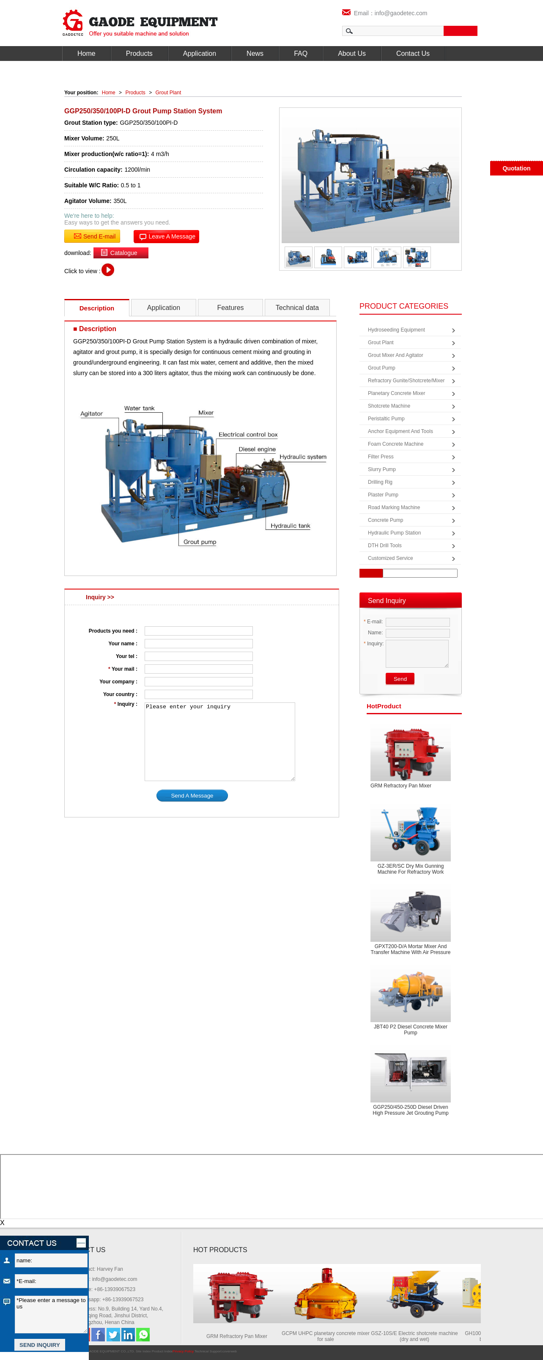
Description (97, 308)
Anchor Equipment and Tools (400, 431)
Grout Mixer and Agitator (395, 355)
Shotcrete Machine (389, 406)
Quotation (516, 168)
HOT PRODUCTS (220, 1249)
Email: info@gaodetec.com (107, 1279)
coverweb (229, 1351)
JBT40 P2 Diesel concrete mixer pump (410, 1030)
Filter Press (381, 457)
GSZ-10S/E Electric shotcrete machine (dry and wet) (416, 1336)
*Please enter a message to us (51, 1314)
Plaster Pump (383, 495)
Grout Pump (381, 368)
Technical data (297, 307)
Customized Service (390, 558)
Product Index (162, 1351)
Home (86, 53)
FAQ (300, 53)
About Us (352, 53)
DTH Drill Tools (385, 545)
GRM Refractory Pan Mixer (400, 786)
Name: (373, 633)
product (384, 706)
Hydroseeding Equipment (396, 330)
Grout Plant (168, 93)
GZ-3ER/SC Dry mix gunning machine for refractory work (411, 869)
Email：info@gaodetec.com (385, 13)
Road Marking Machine (394, 507)
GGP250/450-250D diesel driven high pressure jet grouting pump (410, 1110)
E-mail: (373, 622)
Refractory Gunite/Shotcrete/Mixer (406, 381)
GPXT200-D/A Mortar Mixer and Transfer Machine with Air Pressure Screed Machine (411, 952)
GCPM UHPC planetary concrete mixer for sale (328, 1336)
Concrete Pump (385, 520)
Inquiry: (374, 644)
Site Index (143, 1351)
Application (199, 53)
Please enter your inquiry (220, 741)
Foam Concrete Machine (395, 444)
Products (139, 53)
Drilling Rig (380, 482)
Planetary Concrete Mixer (396, 393)
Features (230, 307)
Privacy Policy (183, 1351)
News (255, 53)
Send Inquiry (387, 600)
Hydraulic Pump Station (394, 533)
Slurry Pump (382, 469)
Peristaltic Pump (386, 419)
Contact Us (413, 53)
